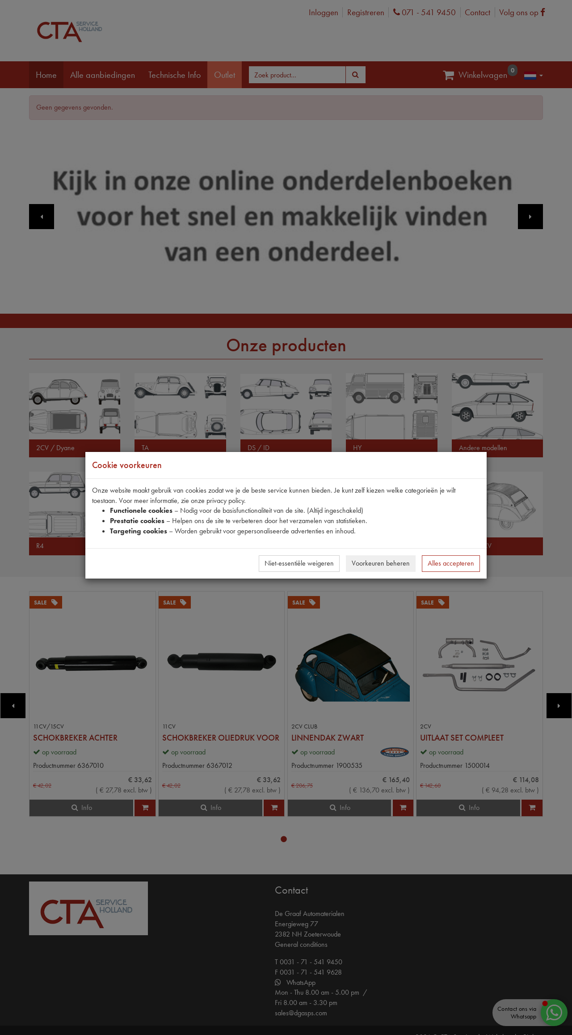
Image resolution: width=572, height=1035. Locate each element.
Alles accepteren (451, 563)
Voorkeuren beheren (381, 563)
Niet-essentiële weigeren (299, 563)
